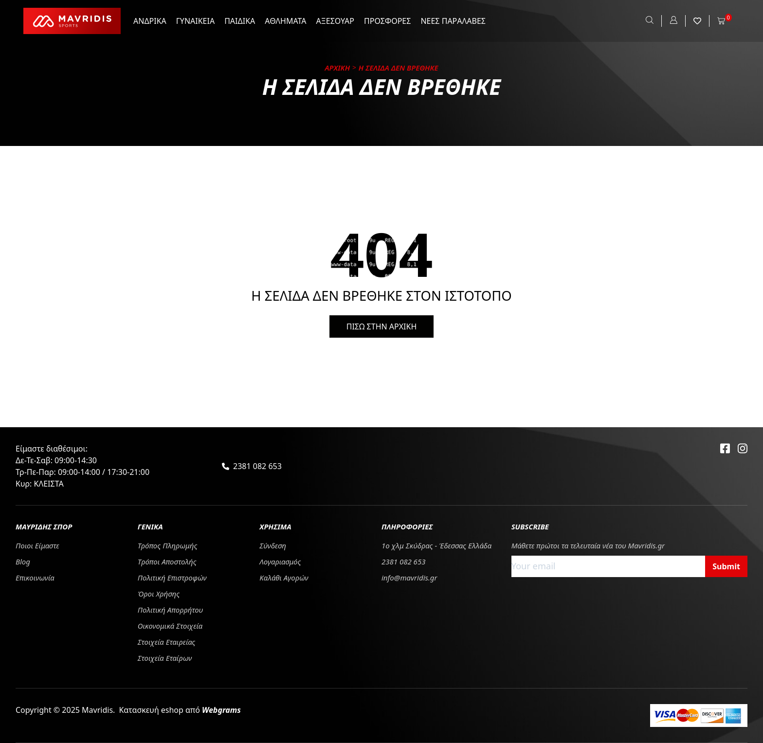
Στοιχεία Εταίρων (165, 658)
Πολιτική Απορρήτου (170, 610)
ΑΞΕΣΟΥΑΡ (335, 21)
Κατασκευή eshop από (180, 710)
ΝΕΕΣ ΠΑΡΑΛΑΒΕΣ (453, 21)
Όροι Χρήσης (159, 593)
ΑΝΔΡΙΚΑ (149, 21)
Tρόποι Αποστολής (167, 561)
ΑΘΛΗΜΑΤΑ (285, 21)
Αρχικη (337, 67)
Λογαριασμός (280, 561)
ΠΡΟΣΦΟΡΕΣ (387, 21)
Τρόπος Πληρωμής (168, 545)
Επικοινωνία (35, 577)
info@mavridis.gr (409, 577)
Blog (23, 561)
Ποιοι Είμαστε (37, 545)
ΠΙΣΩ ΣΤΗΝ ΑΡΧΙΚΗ (381, 326)
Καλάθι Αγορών (283, 577)
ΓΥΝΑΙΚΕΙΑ (195, 21)
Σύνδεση (272, 545)
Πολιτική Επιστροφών (172, 577)
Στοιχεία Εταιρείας (167, 642)
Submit (726, 566)
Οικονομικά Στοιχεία (170, 626)
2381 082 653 (257, 466)
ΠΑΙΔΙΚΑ (239, 21)
